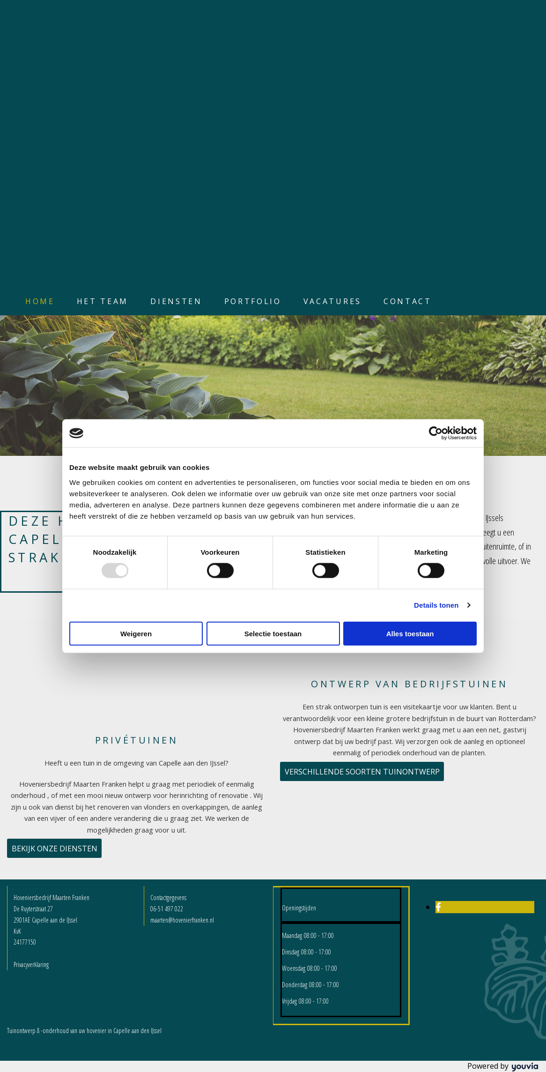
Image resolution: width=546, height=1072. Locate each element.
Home (40, 301)
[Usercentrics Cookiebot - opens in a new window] (436, 433)
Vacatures (332, 301)
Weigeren (136, 633)
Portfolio (252, 301)
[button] (54, 848)
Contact (408, 301)
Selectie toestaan (273, 633)
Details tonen (436, 605)
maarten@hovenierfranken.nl (182, 920)
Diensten (176, 301)
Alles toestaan (410, 633)
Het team (102, 301)
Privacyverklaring (31, 964)
